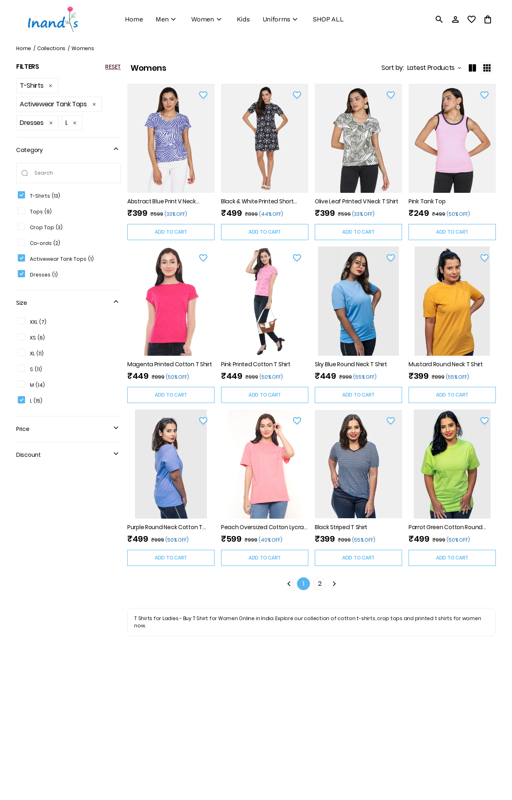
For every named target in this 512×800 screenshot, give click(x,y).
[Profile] (455, 19)
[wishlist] (471, 19)
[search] (439, 19)
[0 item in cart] (488, 19)
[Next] (334, 584)
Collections (51, 48)
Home (23, 48)
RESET (113, 66)
